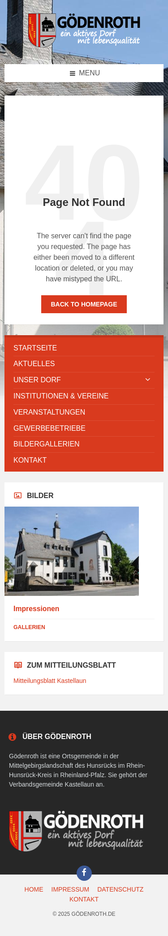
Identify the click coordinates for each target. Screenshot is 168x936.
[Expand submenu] (148, 380)
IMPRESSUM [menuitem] (71, 889)
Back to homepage (84, 304)
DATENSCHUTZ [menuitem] (120, 889)
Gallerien (29, 627)
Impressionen (36, 608)
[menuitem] (84, 348)
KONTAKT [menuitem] (84, 899)
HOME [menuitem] (34, 889)
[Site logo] (84, 46)
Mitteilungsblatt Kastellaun (49, 680)
